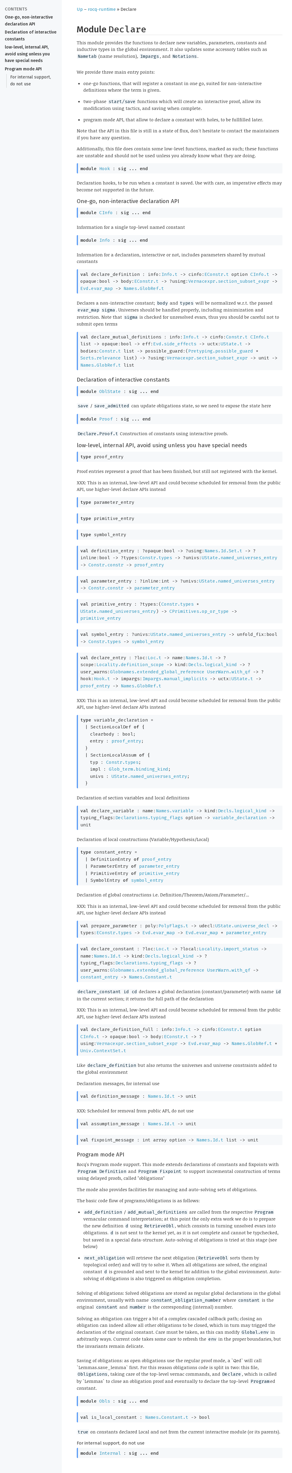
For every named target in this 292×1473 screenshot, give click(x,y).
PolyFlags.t (173, 925)
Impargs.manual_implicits (174, 678)
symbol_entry (148, 641)
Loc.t (154, 657)
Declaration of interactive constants (30, 36)
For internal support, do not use (30, 81)
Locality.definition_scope (130, 664)
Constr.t (237, 337)
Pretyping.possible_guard (220, 351)
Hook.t (102, 678)
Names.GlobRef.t (144, 288)
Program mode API (23, 69)
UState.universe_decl (242, 925)
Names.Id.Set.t (223, 550)
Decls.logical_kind (212, 664)
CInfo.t (259, 274)
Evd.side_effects (174, 344)
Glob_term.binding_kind (138, 769)
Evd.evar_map (96, 288)
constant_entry (99, 977)
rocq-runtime (102, 9)
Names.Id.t (199, 657)
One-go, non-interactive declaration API (29, 21)
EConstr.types (114, 932)
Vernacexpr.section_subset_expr (228, 281)
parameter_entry (154, 588)
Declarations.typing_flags (149, 817)
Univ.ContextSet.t (103, 1050)
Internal (110, 1453)
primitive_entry (100, 618)
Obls (104, 1401)
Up (80, 9)
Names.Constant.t (150, 977)
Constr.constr (106, 565)
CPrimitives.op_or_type (199, 611)
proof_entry (149, 565)
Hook (104, 168)
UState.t (231, 344)
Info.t (169, 274)
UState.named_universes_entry (239, 557)
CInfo (106, 212)
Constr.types (156, 557)
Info (104, 240)
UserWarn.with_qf (228, 672)
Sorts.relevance (100, 358)
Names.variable (175, 810)
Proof (106, 419)
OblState (110, 391)
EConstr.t (216, 274)
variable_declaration (240, 817)
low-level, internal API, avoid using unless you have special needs (27, 54)
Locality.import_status (228, 949)
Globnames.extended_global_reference (157, 672)
